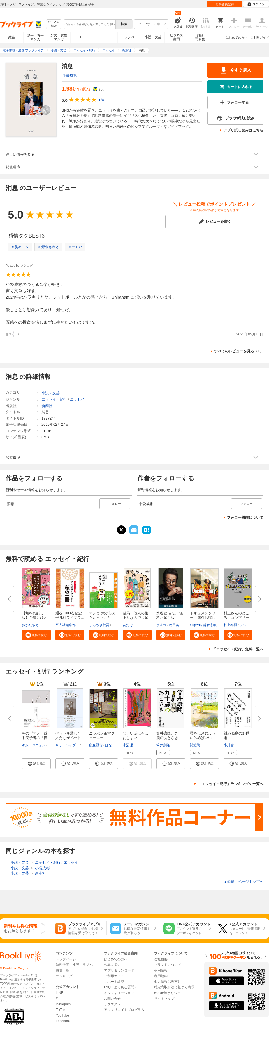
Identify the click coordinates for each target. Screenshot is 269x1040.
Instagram (63, 1004)
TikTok (60, 1010)
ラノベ (129, 37)
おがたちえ (30, 625)
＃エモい (75, 247)
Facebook (63, 1021)
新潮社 (46, 406)
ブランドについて (167, 965)
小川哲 (229, 745)
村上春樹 (230, 625)
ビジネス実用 (176, 37)
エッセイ (77, 399)
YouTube (62, 1015)
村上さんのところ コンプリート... (236, 617)
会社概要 (161, 959)
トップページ (66, 959)
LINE (59, 993)
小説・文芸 (153, 37)
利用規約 (161, 976)
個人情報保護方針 (167, 982)
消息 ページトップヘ (243, 882)
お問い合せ (112, 999)
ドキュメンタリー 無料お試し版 (202, 617)
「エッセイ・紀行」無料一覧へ (237, 649)
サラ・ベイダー (67, 745)
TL (106, 37)
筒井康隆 (163, 745)
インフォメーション (119, 993)
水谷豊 (161, 625)
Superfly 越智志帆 (203, 625)
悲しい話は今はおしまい (135, 735)
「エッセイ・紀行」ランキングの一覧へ (230, 784)
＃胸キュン (20, 247)
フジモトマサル (251, 625)
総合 (11, 37)
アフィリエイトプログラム (124, 1010)
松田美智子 (177, 625)
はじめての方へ (236, 37)
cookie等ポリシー (167, 993)
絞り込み (53, 24)
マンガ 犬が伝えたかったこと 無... (102, 617)
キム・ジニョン (33, 745)
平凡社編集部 (65, 625)
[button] (36, 635)
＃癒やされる (48, 247)
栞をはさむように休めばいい (202, 735)
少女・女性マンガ (58, 37)
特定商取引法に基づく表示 (174, 987)
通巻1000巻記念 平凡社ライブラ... (70, 615)
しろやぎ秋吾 (99, 625)
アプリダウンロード (119, 970)
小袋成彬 (69, 75)
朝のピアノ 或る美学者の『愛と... (34, 737)
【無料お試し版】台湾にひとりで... (34, 617)
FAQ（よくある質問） (121, 987)
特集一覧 (62, 970)
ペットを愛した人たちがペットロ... (68, 737)
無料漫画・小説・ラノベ (74, 965)
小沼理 (128, 745)
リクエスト (112, 1004)
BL (82, 37)
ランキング (64, 976)
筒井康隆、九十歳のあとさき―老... (169, 737)
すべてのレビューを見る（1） (238, 351)
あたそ (128, 625)
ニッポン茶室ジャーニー (102, 735)
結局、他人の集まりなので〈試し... (135, 617)
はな (108, 745)
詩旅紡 (195, 745)
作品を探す (112, 965)
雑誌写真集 (200, 37)
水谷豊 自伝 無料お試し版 (169, 615)
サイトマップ (164, 999)
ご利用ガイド (260, 37)
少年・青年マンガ (35, 37)
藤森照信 (96, 745)
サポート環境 (114, 982)
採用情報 (161, 970)
